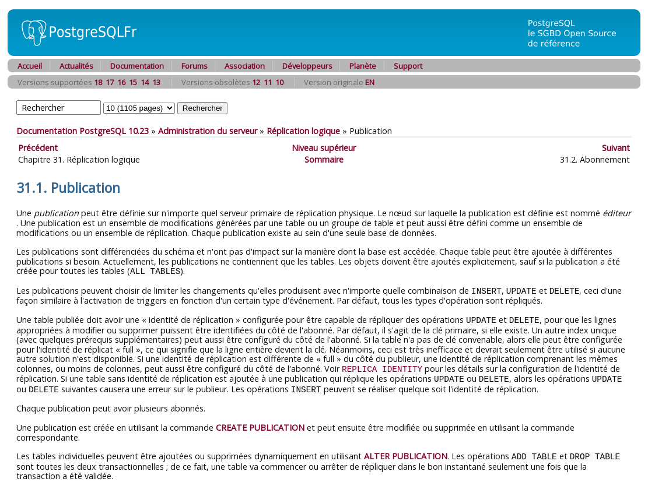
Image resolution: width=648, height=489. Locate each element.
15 (133, 82)
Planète (362, 66)
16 (121, 82)
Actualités (76, 66)
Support (408, 66)
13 (156, 82)
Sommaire (324, 159)
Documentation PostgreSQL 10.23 (82, 130)
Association (245, 66)
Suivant (616, 147)
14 (145, 82)
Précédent (38, 147)
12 (256, 82)
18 (98, 82)
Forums (194, 66)
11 (268, 82)
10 (279, 82)
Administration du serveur (207, 130)
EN (369, 82)
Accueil (29, 66)
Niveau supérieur (324, 147)
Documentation (137, 66)
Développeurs (307, 66)
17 (110, 82)
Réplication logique (303, 130)
